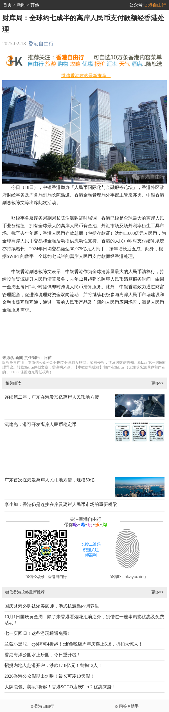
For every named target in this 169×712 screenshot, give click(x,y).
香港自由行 (41, 43)
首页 (7, 5)
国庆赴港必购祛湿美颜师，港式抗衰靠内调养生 (51, 606)
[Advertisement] (84, 336)
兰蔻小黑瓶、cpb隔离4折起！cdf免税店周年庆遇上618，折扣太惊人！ (73, 644)
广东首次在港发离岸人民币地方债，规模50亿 (49, 479)
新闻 (21, 5)
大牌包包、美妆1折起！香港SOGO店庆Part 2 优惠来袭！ (60, 686)
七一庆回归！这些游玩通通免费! (36, 633)
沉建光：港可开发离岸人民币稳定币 (40, 424)
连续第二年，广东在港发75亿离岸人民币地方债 (51, 397)
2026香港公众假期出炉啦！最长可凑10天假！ (49, 676)
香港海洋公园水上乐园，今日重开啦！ (42, 654)
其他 (34, 5)
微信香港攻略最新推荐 (25, 592)
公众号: (147, 5)
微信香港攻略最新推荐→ (86, 75)
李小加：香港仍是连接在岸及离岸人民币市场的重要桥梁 (60, 504)
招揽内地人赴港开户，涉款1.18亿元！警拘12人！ (53, 665)
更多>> (157, 383)
